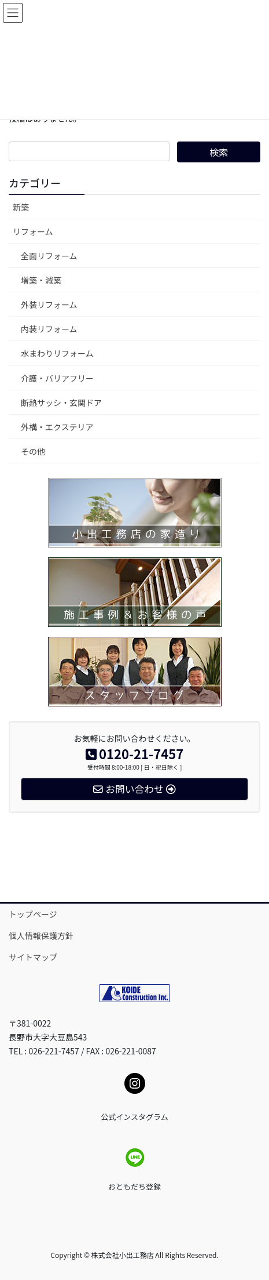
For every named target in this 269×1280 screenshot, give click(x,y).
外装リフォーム (49, 304)
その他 (33, 451)
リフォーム (33, 231)
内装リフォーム (49, 329)
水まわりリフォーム (57, 353)
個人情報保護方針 (41, 935)
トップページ (33, 914)
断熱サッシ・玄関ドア (61, 402)
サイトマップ (33, 957)
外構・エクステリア (57, 427)
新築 (21, 207)
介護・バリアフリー (57, 378)
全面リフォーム (49, 256)
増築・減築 (41, 280)
